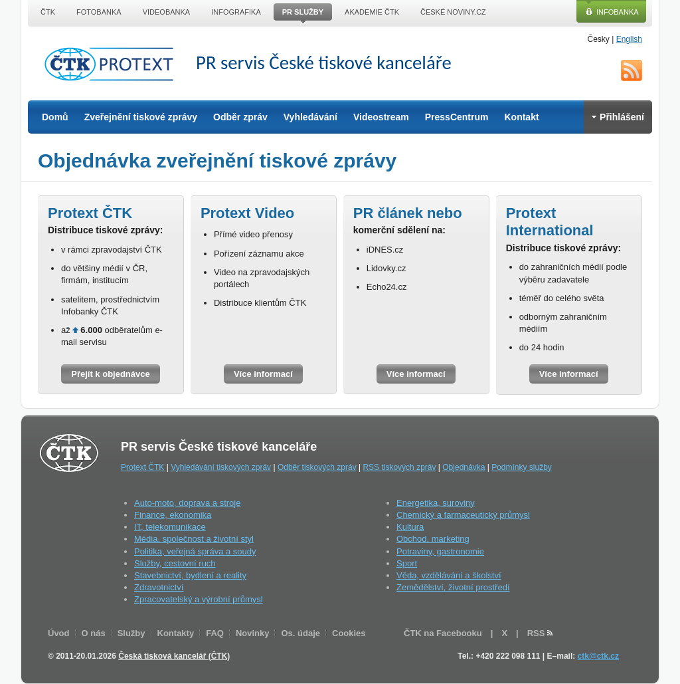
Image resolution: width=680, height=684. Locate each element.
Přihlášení (618, 117)
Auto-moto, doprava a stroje (187, 503)
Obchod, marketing (432, 539)
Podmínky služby (521, 467)
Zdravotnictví (158, 587)
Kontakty (176, 633)
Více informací (263, 374)
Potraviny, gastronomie (440, 551)
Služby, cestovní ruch (175, 563)
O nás (94, 633)
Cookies (349, 633)
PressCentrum (457, 117)
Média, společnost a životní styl (194, 539)
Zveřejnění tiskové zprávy (140, 117)
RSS (631, 70)
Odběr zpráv (240, 117)
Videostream (381, 117)
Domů (55, 117)
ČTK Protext (113, 64)
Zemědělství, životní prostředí (453, 587)
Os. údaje (300, 633)
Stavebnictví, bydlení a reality (190, 575)
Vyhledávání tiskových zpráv (221, 467)
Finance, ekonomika (172, 515)
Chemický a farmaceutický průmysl (463, 515)
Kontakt (521, 117)
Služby (131, 633)
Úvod (59, 633)
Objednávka (463, 467)
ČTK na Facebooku (443, 633)
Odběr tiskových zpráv (317, 467)
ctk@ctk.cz (598, 656)
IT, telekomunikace (170, 527)
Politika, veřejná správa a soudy (195, 551)
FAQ (215, 633)
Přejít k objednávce (110, 374)
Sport (406, 563)
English (629, 39)
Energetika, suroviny (435, 503)
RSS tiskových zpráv (399, 467)
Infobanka (617, 12)
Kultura (410, 527)
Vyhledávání (310, 117)
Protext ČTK (142, 467)
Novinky (253, 633)
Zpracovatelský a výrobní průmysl (198, 599)
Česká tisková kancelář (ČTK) (174, 656)
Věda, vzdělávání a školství (448, 575)
